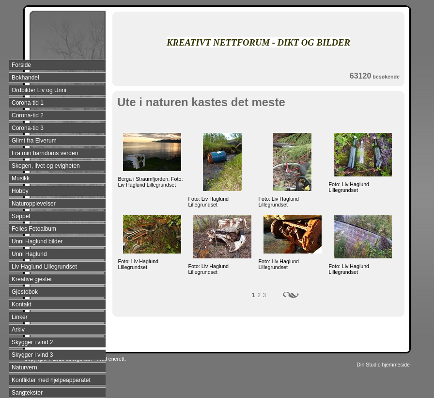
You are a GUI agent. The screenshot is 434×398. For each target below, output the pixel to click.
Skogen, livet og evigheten (46, 165)
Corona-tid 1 (28, 102)
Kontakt (21, 304)
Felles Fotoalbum (34, 228)
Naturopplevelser (34, 203)
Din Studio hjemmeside (383, 364)
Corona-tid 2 (28, 115)
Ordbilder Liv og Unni (39, 90)
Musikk (21, 178)
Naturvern (24, 367)
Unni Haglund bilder (37, 241)
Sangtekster (27, 392)
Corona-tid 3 (28, 128)
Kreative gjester (32, 279)
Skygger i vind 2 (32, 342)
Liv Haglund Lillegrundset (44, 266)
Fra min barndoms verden (45, 153)
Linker (20, 317)
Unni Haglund (29, 254)
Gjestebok (25, 291)
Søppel (21, 216)
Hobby (20, 191)
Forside (21, 65)
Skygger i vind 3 (32, 354)
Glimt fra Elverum (34, 140)
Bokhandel (25, 77)
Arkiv (18, 329)
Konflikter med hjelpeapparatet (51, 380)
